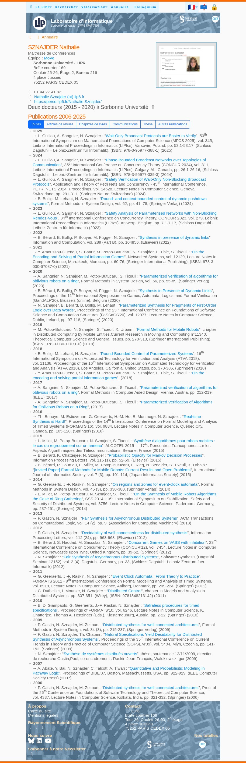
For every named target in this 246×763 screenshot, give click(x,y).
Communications (125, 124)
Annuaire (120, 7)
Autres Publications (172, 124)
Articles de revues (60, 124)
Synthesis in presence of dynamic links (174, 237)
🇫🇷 (192, 7)
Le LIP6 (43, 7)
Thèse (148, 124)
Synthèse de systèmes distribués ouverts (100, 653)
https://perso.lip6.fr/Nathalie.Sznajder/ (68, 101)
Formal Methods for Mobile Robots (168, 329)
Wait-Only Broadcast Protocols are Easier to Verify (151, 135)
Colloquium (145, 7)
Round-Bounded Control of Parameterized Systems (147, 353)
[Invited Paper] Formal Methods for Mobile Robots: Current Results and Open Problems (112, 469)
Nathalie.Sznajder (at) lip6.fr (59, 96)
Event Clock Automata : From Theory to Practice (156, 576)
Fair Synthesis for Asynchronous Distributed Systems (129, 518)
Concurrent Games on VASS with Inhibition (167, 542)
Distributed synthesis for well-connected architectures (151, 624)
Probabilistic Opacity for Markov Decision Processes (155, 455)
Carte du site (39, 711)
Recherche (65, 7)
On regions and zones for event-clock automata (155, 484)
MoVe (49, 58)
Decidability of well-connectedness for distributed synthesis (134, 532)
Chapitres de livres (93, 124)
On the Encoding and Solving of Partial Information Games (118, 254)
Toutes (36, 124)
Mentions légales (43, 715)
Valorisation (93, 7)
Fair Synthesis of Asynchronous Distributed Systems (110, 557)
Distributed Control (124, 590)
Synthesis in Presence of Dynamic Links (176, 290)
